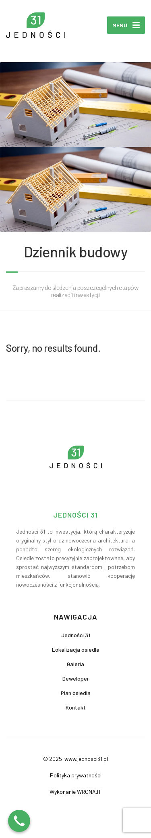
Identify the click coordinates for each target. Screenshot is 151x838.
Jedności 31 (75, 635)
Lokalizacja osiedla (75, 649)
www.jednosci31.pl (85, 758)
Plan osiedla (76, 692)
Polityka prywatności (75, 775)
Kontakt (76, 707)
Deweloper (75, 678)
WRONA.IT (89, 791)
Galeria (75, 664)
